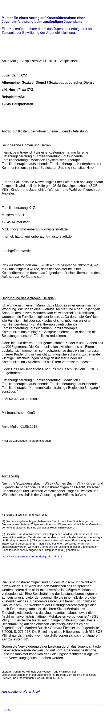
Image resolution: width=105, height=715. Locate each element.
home (6, 709)
